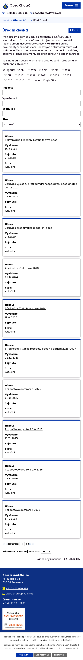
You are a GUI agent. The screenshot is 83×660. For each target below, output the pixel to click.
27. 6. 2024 (11, 277)
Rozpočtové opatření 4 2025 (22, 510)
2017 (55, 70)
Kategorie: (8, 70)
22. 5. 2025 (11, 196)
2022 (44, 75)
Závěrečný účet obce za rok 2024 (25, 308)
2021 (32, 75)
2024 (68, 75)
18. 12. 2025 (11, 438)
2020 (20, 75)
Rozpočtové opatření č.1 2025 (23, 389)
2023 (56, 75)
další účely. (67, 640)
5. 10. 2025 (11, 519)
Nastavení (60, 655)
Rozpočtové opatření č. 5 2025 (24, 469)
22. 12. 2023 (11, 357)
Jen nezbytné (42, 655)
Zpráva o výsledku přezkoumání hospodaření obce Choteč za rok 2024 (41, 185)
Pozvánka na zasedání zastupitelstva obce (31, 140)
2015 (33, 70)
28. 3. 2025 (11, 398)
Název (7, 87)
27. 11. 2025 (11, 478)
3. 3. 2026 (10, 158)
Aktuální (10, 166)
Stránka (13, 544)
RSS (74, 31)
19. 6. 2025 (11, 317)
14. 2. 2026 (11, 149)
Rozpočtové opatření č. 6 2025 (24, 429)
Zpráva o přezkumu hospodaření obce (28, 228)
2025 (9, 80)
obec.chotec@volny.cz (48, 13)
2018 (67, 70)
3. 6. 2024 (10, 236)
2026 (21, 80)
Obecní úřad (21, 20)
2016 (44, 70)
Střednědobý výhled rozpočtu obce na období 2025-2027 (40, 348)
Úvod (5, 20)
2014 (21, 70)
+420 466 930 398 (17, 13)
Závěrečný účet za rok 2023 (22, 268)
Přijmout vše (24, 655)
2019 (8, 75)
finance (35, 80)
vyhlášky (51, 80)
